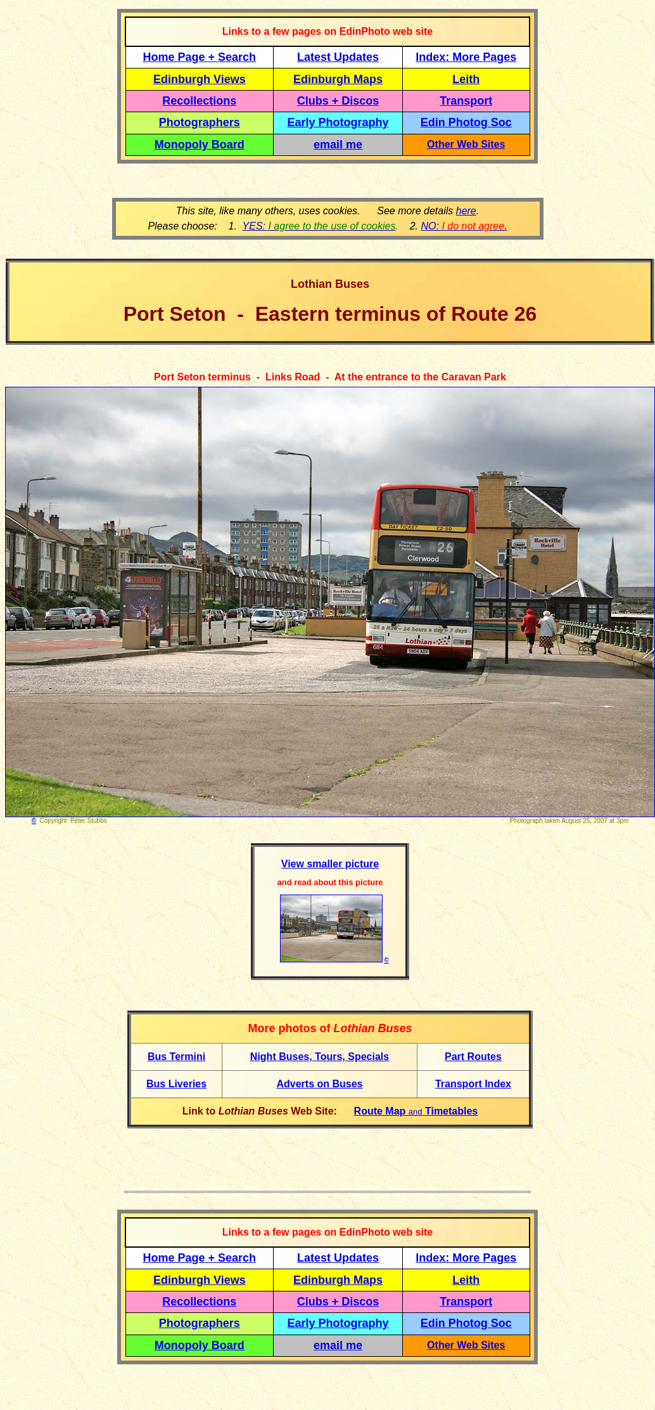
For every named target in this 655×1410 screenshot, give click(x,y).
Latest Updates (338, 57)
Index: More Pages (466, 57)
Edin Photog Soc (466, 122)
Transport (466, 100)
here (466, 210)
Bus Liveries (176, 1083)
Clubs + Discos (338, 100)
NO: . (464, 226)
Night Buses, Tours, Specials (319, 1056)
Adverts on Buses (319, 1083)
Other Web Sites (466, 144)
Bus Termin (175, 1056)
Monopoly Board (200, 144)
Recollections (199, 100)
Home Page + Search (200, 57)
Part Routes (473, 1056)
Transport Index (473, 1083)
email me (338, 144)
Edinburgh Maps (338, 79)
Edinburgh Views (199, 79)
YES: (319, 226)
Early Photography (338, 122)
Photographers (199, 122)
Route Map (381, 1111)
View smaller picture (330, 863)
